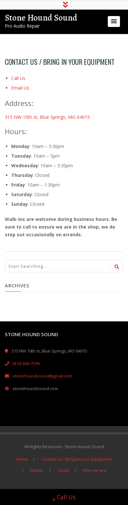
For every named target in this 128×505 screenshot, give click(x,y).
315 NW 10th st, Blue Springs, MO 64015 (47, 117)
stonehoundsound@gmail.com (42, 376)
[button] (114, 21)
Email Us (20, 88)
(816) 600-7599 (26, 363)
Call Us (18, 78)
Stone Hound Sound (41, 17)
